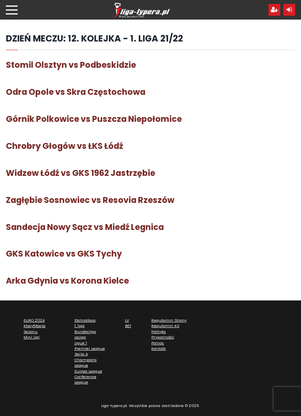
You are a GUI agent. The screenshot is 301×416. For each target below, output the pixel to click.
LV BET (128, 323)
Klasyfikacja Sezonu (34, 328)
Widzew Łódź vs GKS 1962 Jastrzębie (80, 173)
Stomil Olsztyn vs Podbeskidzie (71, 65)
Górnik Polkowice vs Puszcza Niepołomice (94, 119)
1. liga (79, 325)
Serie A (81, 353)
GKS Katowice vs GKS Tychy (64, 253)
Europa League (88, 371)
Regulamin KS (165, 325)
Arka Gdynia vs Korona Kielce (67, 280)
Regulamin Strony (169, 320)
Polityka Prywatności (162, 334)
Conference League (85, 379)
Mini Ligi (32, 337)
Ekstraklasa (85, 320)
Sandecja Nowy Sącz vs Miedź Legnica (85, 227)
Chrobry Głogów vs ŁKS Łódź (64, 146)
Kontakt (158, 348)
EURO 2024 (34, 320)
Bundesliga (85, 331)
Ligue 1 (80, 342)
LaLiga (80, 337)
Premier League (89, 348)
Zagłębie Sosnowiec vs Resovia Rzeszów (90, 200)
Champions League (85, 362)
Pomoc (157, 342)
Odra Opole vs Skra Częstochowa (75, 92)
